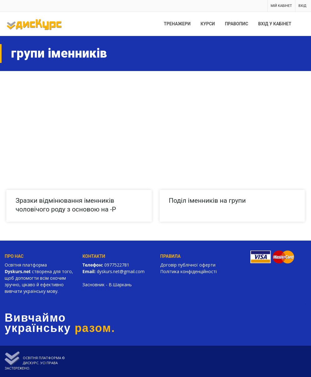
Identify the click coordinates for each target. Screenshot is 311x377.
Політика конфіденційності (188, 271)
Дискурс (30, 362)
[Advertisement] (155, 118)
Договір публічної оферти (187, 265)
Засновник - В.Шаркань (107, 285)
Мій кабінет (281, 6)
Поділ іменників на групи (207, 200)
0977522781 (116, 265)
